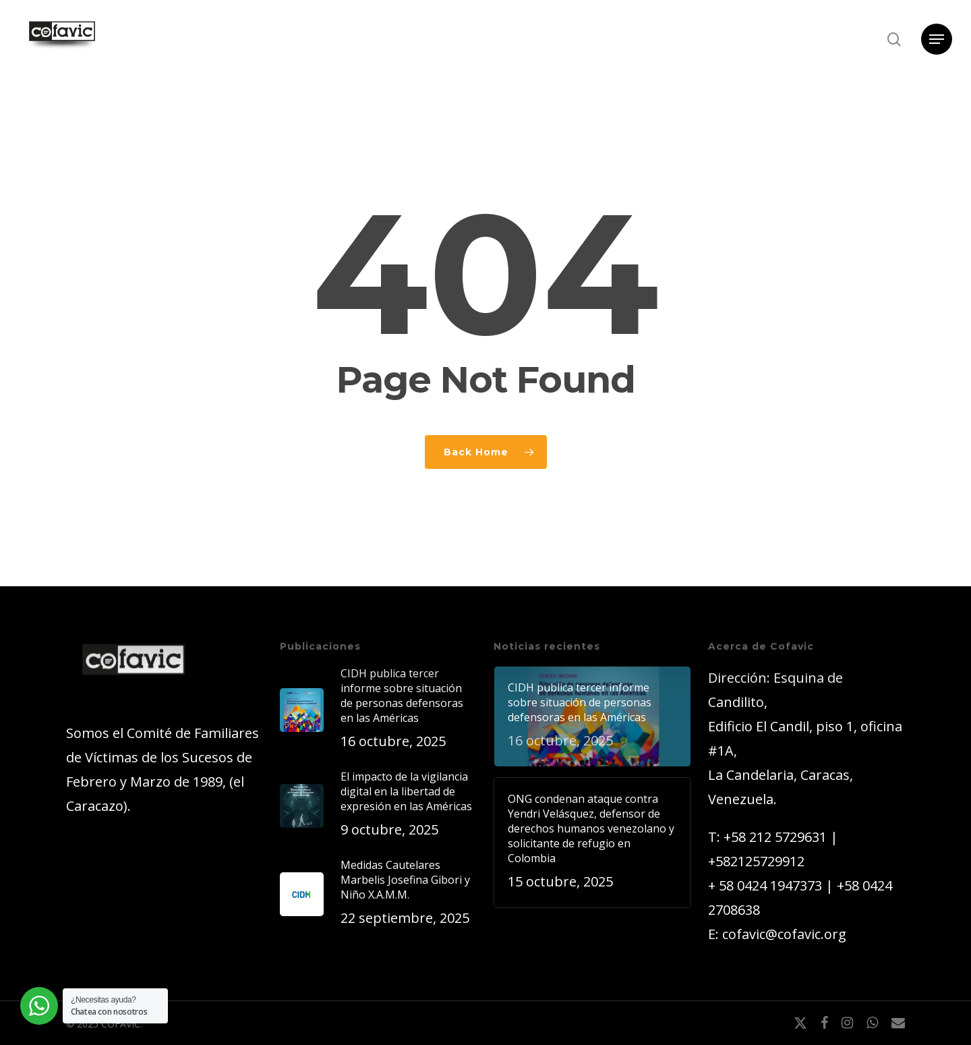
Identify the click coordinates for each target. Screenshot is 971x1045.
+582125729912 (756, 861)
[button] (936, 39)
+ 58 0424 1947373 (765, 885)
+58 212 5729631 (775, 837)
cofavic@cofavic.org (784, 934)
